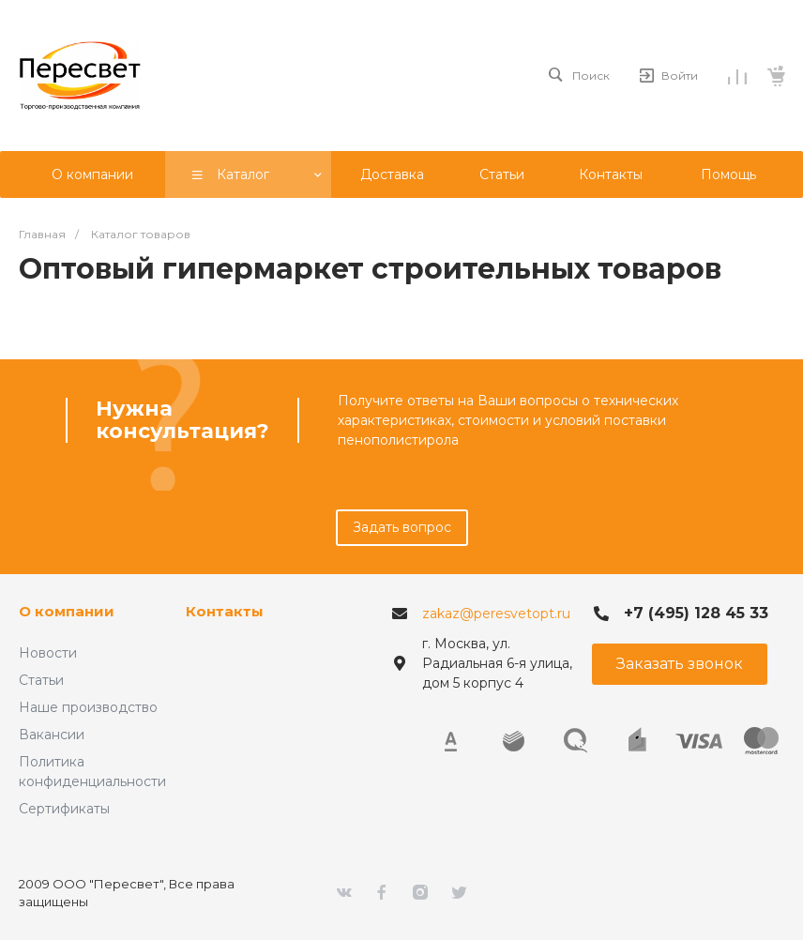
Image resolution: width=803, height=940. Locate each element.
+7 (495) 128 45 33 (696, 613)
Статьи (41, 680)
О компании (66, 611)
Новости (48, 652)
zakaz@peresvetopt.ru (496, 613)
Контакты (225, 611)
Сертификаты (64, 808)
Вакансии (51, 734)
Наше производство (88, 707)
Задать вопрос (402, 527)
